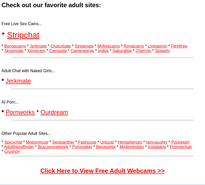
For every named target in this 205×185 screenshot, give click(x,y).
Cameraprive (82, 51)
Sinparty (162, 51)
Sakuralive (122, 51)
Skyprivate (14, 51)
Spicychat (13, 142)
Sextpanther (63, 142)
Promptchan (181, 147)
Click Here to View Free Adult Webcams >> (102, 170)
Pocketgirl (180, 142)
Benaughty (106, 147)
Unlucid (107, 142)
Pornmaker (82, 147)
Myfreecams (108, 46)
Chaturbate (60, 46)
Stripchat (23, 35)
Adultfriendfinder (19, 147)
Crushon (12, 151)
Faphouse (87, 142)
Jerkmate (38, 46)
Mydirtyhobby (132, 147)
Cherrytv (143, 51)
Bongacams (15, 46)
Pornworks (20, 112)
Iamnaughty (157, 142)
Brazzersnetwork (53, 147)
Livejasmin (157, 46)
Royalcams (134, 46)
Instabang (157, 147)
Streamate (84, 46)
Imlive (103, 51)
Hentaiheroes (130, 142)
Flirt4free (179, 46)
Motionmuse (37, 142)
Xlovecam (36, 51)
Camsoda (58, 51)
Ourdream (54, 112)
